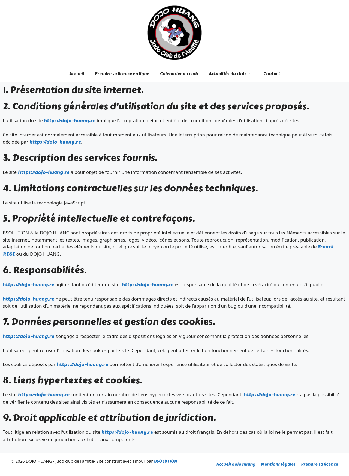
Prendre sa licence (319, 464)
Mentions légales (278, 464)
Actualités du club (233, 74)
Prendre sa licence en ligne (122, 73)
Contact (271, 73)
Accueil (76, 73)
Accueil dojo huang (235, 464)
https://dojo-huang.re (69, 120)
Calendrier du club (179, 73)
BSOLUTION (165, 461)
